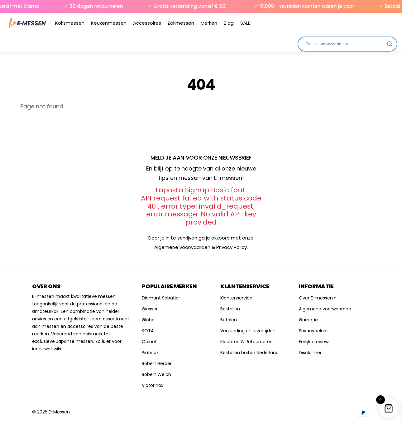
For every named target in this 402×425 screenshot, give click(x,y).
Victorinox (152, 385)
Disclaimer (310, 352)
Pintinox (150, 352)
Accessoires (147, 23)
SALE (245, 23)
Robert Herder (157, 363)
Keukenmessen (109, 23)
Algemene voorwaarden (325, 309)
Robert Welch (156, 374)
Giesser (150, 309)
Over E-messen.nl (318, 298)
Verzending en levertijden (247, 331)
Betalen (228, 320)
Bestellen (230, 309)
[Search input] (344, 44)
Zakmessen (180, 23)
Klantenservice (236, 298)
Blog (229, 23)
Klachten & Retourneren (246, 342)
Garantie (308, 320)
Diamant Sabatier (161, 298)
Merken (209, 23)
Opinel (149, 342)
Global (149, 320)
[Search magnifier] (389, 44)
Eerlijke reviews (315, 342)
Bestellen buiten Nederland (249, 352)
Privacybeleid (313, 331)
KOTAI (148, 331)
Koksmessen (69, 23)
